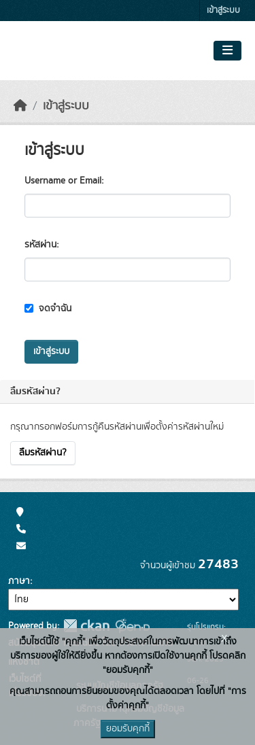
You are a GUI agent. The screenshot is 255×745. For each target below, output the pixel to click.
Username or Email (62, 181)
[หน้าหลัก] (20, 106)
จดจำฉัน (47, 308)
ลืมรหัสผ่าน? (43, 453)
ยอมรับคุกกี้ (128, 728)
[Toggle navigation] (227, 51)
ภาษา (19, 581)
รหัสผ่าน (40, 245)
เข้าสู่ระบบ (223, 10)
